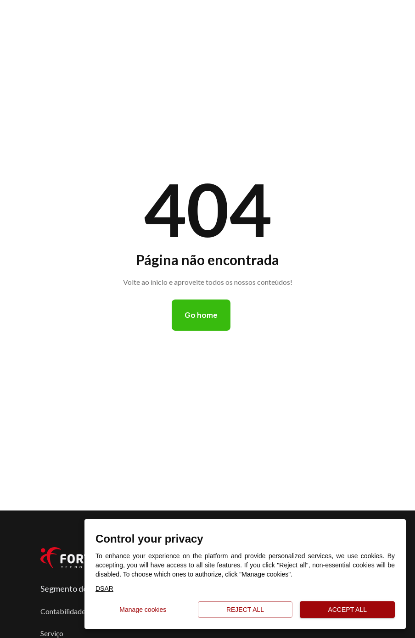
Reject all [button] (245, 610)
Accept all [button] (347, 609)
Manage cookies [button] (143, 609)
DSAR (104, 588)
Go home (201, 315)
